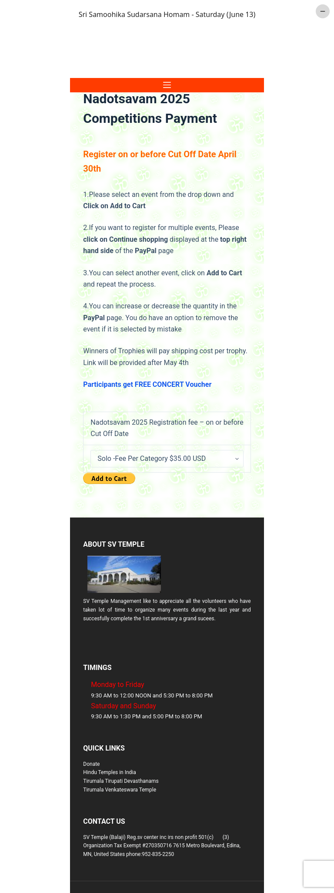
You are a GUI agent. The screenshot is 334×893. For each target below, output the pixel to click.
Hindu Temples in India (109, 772)
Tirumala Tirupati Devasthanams (120, 781)
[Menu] (167, 85)
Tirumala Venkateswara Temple (119, 790)
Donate (91, 764)
